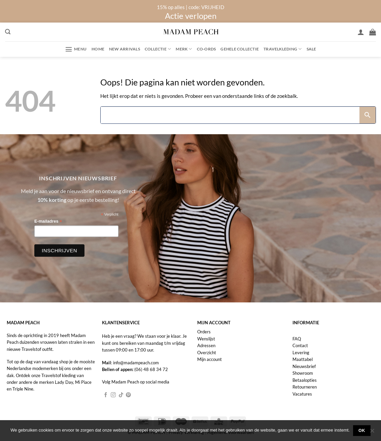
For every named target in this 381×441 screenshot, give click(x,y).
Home (98, 49)
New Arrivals (124, 49)
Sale (311, 49)
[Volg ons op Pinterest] (128, 395)
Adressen (206, 345)
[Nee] (372, 432)
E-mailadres (48, 222)
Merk (184, 49)
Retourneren (304, 387)
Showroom (302, 373)
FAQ (296, 338)
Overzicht (206, 352)
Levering (300, 352)
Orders (204, 331)
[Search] (230, 115)
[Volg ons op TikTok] (121, 395)
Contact (300, 345)
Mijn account (209, 359)
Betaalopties (304, 380)
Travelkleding (283, 49)
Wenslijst (206, 338)
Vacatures (302, 394)
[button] (7, 31)
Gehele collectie (239, 49)
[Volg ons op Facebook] (105, 395)
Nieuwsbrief (304, 366)
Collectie (158, 49)
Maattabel (302, 359)
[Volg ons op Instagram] (113, 395)
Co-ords (206, 49)
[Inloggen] (360, 32)
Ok (361, 430)
